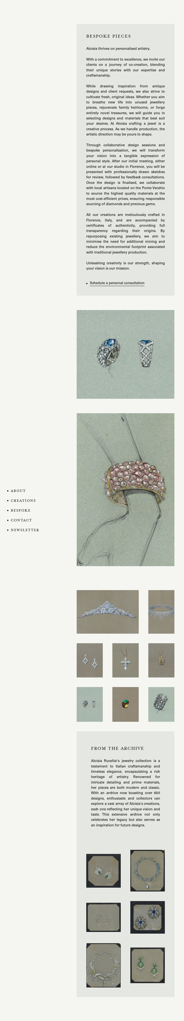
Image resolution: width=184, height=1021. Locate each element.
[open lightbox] (125, 354)
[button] (26, 501)
